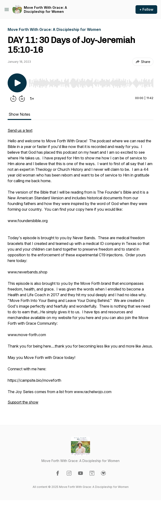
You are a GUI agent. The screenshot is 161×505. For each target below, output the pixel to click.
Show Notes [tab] (19, 114)
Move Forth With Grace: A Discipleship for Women (45, 9)
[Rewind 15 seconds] (13, 98)
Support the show (23, 402)
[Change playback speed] (32, 98)
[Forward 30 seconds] (22, 98)
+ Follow (146, 9)
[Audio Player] (91, 81)
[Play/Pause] (17, 82)
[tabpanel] (80, 269)
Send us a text (20, 130)
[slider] (91, 83)
